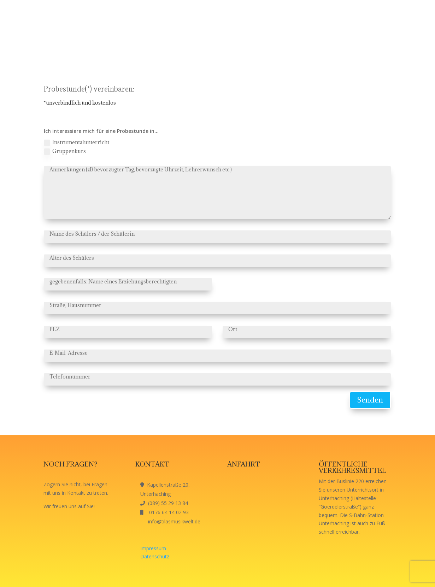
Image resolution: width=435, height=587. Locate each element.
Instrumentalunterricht (76, 142)
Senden (370, 400)
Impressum (153, 548)
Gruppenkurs (65, 151)
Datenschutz (154, 556)
